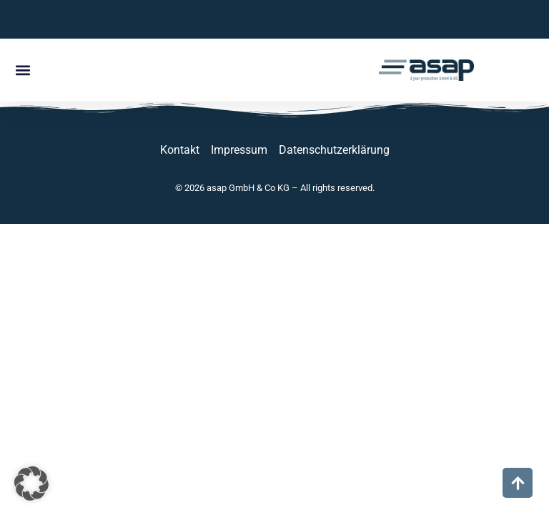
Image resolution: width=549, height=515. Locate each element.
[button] (22, 70)
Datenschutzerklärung (334, 150)
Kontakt (179, 150)
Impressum (239, 150)
